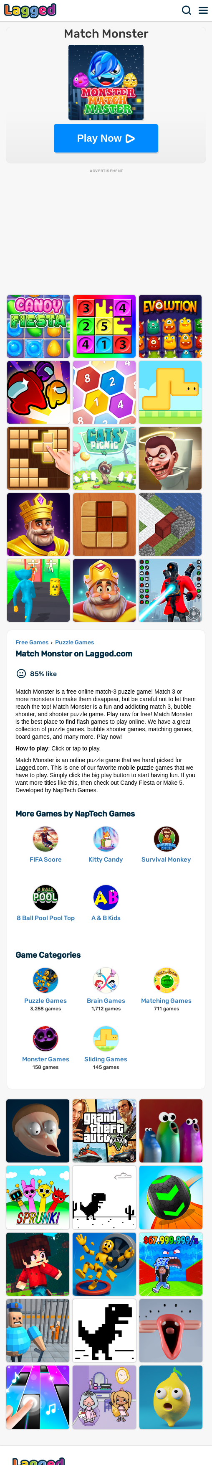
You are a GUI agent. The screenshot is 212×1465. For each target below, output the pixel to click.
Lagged (31, 10)
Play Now (99, 138)
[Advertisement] (106, 232)
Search (187, 10)
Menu (203, 10)
